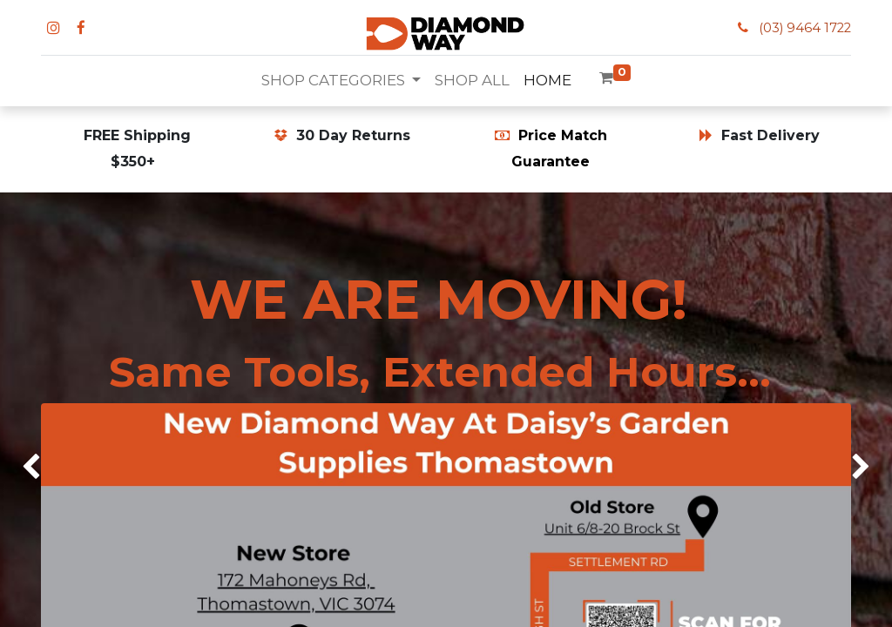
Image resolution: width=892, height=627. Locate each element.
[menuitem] (472, 81)
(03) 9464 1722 (805, 28)
